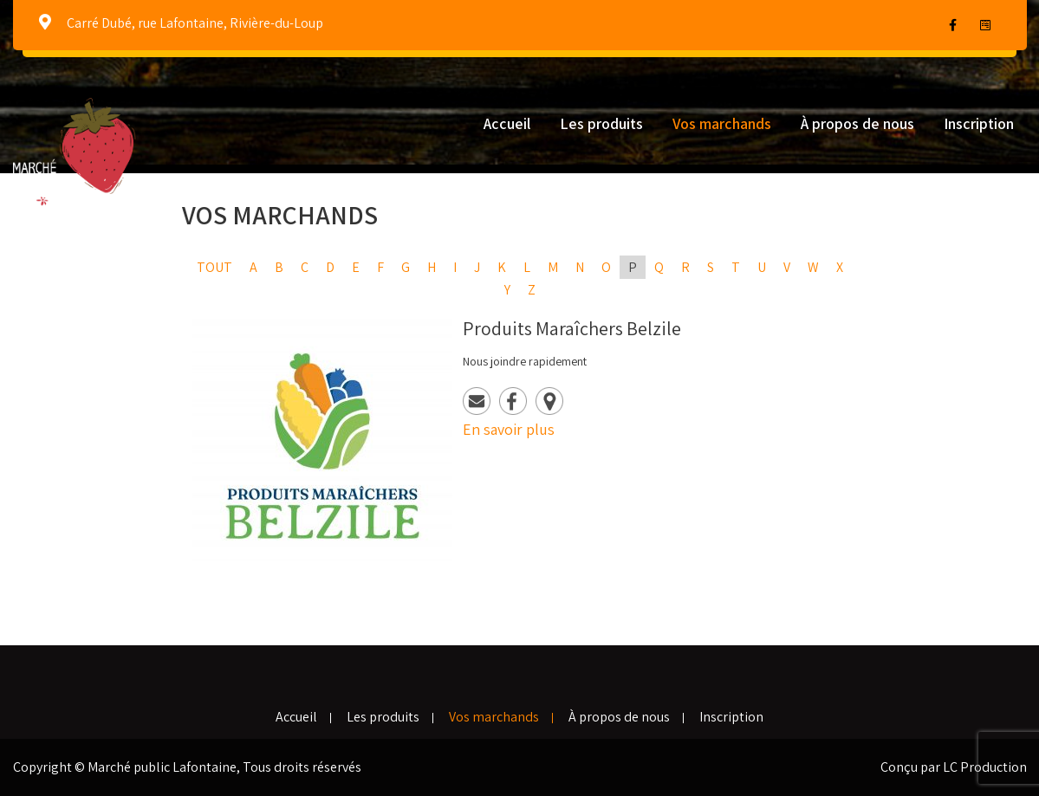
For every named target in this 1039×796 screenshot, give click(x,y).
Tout (214, 267)
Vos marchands (721, 123)
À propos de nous (857, 123)
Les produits (601, 123)
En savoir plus (509, 429)
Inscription (979, 123)
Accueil (507, 123)
